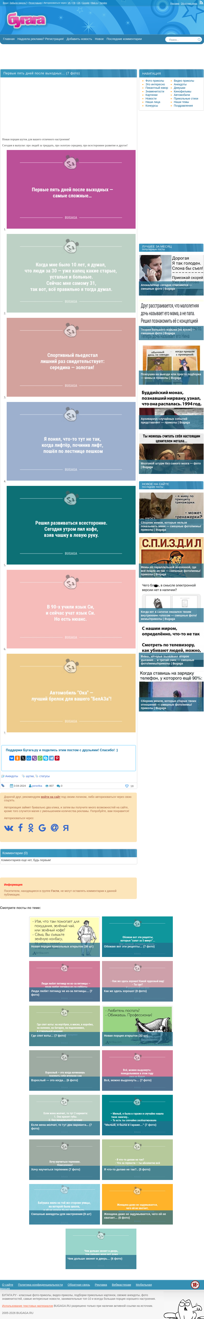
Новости (151, 98)
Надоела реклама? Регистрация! (40, 39)
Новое (99, 39)
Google (85, 3)
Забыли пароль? (18, 3)
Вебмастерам (121, 1284)
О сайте (7, 1284)
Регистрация (35, 3)
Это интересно (155, 84)
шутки (30, 776)
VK (69, 3)
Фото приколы (155, 80)
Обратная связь (189, 3)
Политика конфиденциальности (40, 1284)
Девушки (179, 87)
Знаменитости (155, 91)
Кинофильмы (182, 91)
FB (73, 3)
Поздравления (183, 105)
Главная (9, 39)
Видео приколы (184, 80)
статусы (44, 776)
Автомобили (182, 94)
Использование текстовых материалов (27, 1305)
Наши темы (181, 102)
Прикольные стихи (186, 98)
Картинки (151, 94)
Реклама (174, 3)
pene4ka (37, 785)
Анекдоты (11, 776)
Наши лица (153, 102)
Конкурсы (152, 105)
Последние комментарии (124, 39)
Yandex (103, 3)
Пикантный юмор (157, 87)
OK (78, 3)
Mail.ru (94, 3)
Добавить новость (79, 39)
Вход (5, 3)
